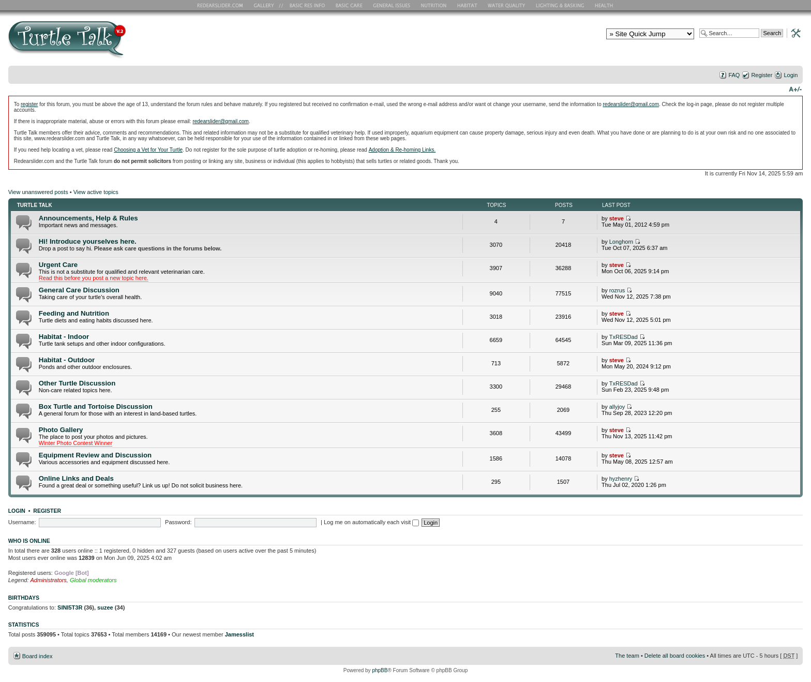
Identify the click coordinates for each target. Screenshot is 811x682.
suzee (105, 607)
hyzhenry (621, 479)
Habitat (467, 5)
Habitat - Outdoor (67, 360)
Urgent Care (58, 265)
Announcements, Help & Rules (88, 218)
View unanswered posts (38, 192)
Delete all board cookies (674, 656)
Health (605, 5)
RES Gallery (267, 5)
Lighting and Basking (560, 5)
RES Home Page (221, 5)
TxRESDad (623, 337)
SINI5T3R (69, 607)
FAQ (734, 75)
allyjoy (617, 407)
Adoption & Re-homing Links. (402, 150)
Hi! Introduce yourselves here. (88, 241)
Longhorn (621, 242)
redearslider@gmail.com (631, 104)
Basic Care (349, 5)
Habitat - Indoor (64, 336)
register (29, 104)
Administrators (49, 580)
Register (761, 75)
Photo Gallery (61, 430)
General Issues (392, 5)
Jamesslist (239, 634)
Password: (178, 522)
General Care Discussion (79, 290)
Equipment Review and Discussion (95, 455)
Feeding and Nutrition (74, 313)
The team (627, 656)
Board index (37, 656)
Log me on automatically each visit (371, 522)
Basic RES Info (304, 5)
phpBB (379, 670)
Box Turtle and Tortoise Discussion (96, 406)
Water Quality (506, 5)
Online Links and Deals (76, 478)
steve (616, 218)
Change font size (795, 88)
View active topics (95, 192)
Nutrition (435, 5)
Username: (22, 522)
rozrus (617, 290)
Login (791, 75)
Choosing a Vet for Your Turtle (148, 150)
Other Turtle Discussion (77, 383)
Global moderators (93, 580)
